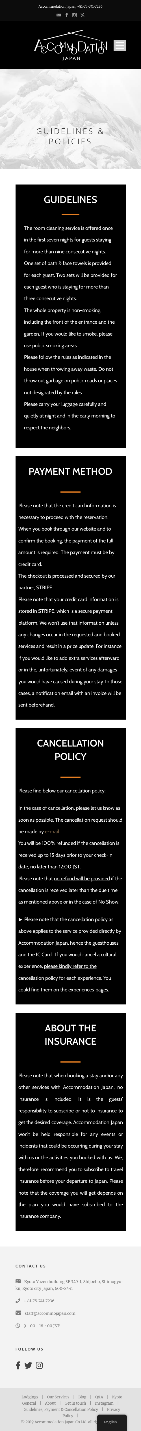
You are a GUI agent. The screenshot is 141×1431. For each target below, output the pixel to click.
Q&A (99, 1397)
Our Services (58, 1397)
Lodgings (29, 1397)
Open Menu (120, 45)
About (51, 1403)
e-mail (52, 831)
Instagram (104, 1403)
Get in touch (75, 1403)
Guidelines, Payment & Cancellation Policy (61, 1409)
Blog (82, 1397)
